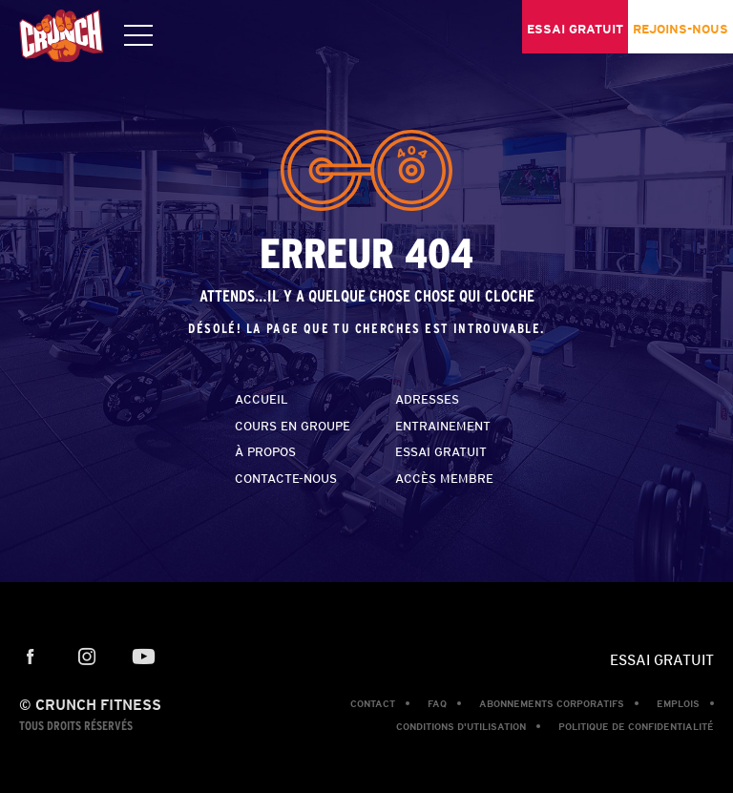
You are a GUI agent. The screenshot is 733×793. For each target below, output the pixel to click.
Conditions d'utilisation (461, 726)
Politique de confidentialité (636, 726)
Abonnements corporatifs (551, 703)
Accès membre (444, 478)
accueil (261, 399)
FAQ (437, 703)
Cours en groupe (292, 426)
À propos (265, 452)
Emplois (678, 703)
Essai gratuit (441, 452)
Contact (372, 703)
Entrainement (443, 426)
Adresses (427, 399)
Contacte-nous (286, 478)
